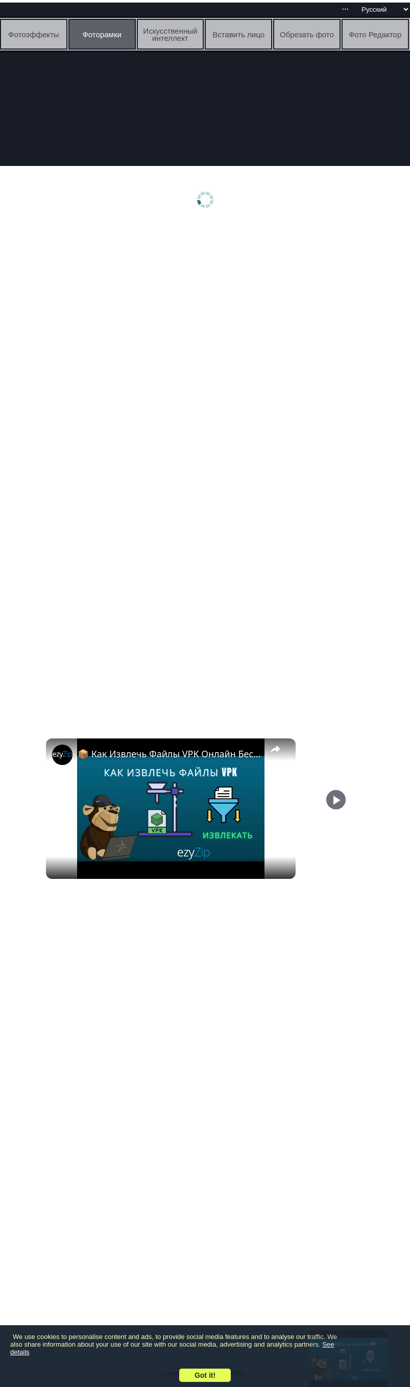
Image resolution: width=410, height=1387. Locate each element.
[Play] (336, 840)
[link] (62, 755)
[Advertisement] (207, 304)
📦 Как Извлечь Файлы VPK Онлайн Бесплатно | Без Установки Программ (169, 754)
